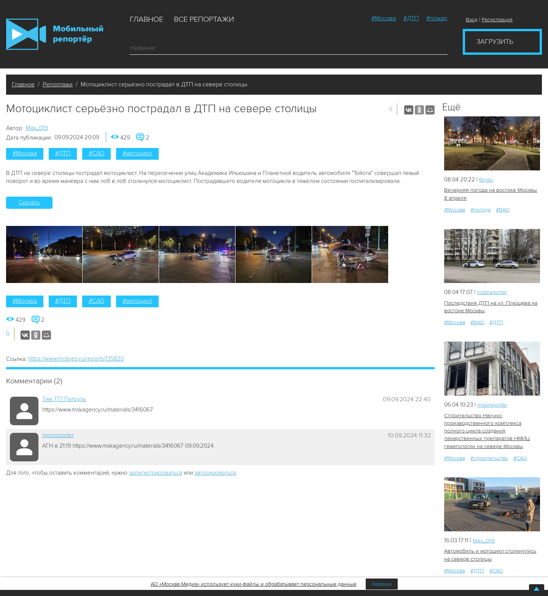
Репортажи (58, 84)
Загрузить (494, 41)
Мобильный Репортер (54, 34)
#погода (480, 209)
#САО (96, 153)
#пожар (436, 18)
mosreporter (58, 435)
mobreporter (493, 291)
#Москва (383, 18)
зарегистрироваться (155, 472)
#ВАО (503, 209)
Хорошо (382, 584)
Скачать (29, 202)
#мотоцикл (137, 153)
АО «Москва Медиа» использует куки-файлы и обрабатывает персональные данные (254, 584)
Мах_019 (37, 127)
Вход (472, 19)
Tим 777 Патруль (64, 399)
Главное (146, 19)
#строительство (489, 456)
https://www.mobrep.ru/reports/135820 (76, 358)
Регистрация (497, 19)
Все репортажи (204, 19)
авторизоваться (215, 472)
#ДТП (411, 18)
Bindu (486, 179)
